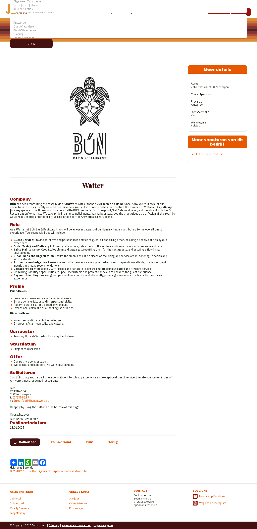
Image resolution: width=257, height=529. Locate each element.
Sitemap (54, 525)
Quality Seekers (19, 508)
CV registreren (78, 503)
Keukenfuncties (128, 9)
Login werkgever (103, 525)
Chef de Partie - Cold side (210, 154)
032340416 (17, 471)
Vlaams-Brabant (128, 38)
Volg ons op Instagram (212, 503)
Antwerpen (128, 23)
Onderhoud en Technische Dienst (128, 13)
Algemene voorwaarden (76, 525)
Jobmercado (17, 503)
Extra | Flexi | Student (128, 5)
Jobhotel (15, 498)
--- (128, 19)
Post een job (76, 508)
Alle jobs (74, 498)
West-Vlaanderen (128, 30)
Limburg (128, 34)
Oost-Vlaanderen (128, 27)
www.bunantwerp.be (74, 471)
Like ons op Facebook (212, 496)
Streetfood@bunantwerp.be (31, 401)
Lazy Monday (17, 513)
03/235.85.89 (20, 397)
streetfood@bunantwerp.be (43, 471)
